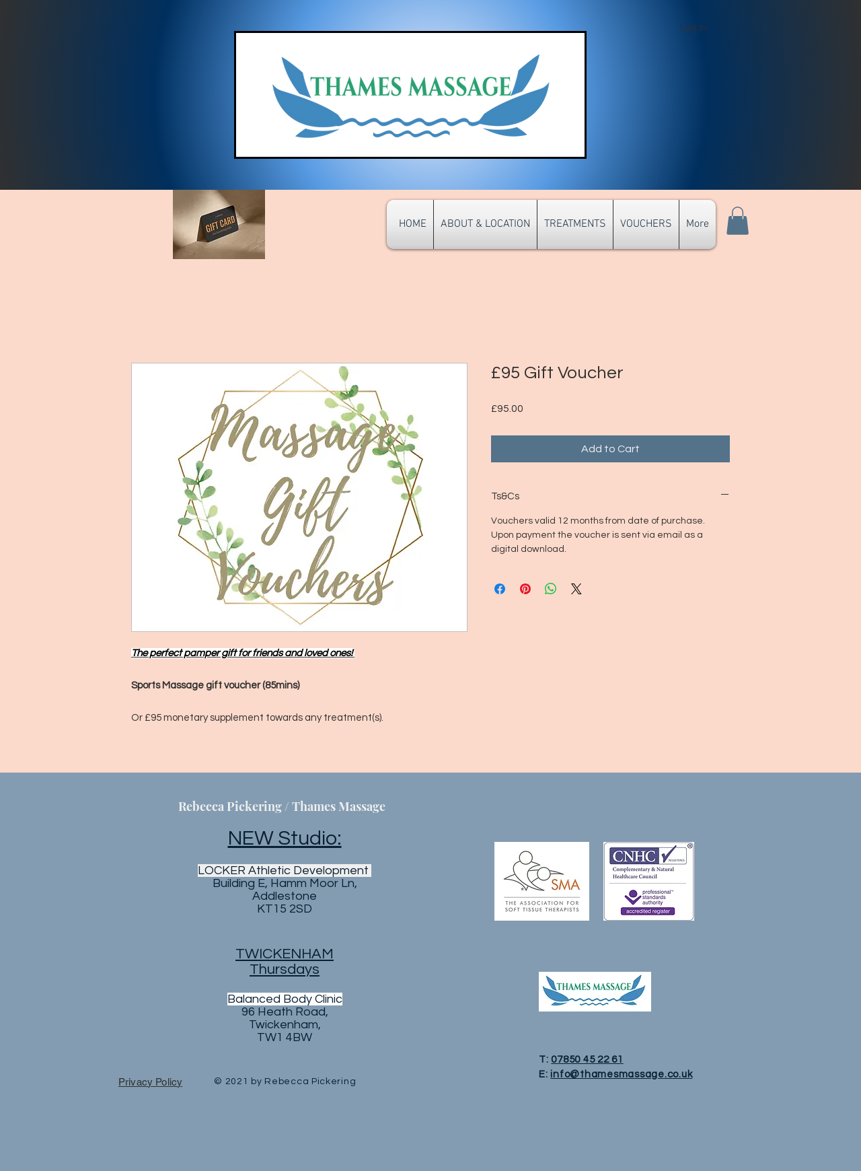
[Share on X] (576, 589)
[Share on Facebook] (500, 589)
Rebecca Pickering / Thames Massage (281, 806)
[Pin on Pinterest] (525, 589)
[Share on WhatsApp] (551, 589)
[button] (737, 221)
